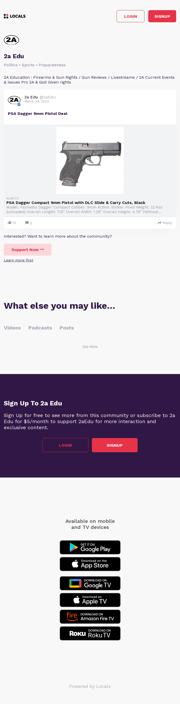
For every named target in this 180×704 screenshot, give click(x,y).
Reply (165, 223)
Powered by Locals (90, 686)
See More (90, 347)
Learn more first (18, 260)
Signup (162, 16)
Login (130, 16)
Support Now (27, 249)
